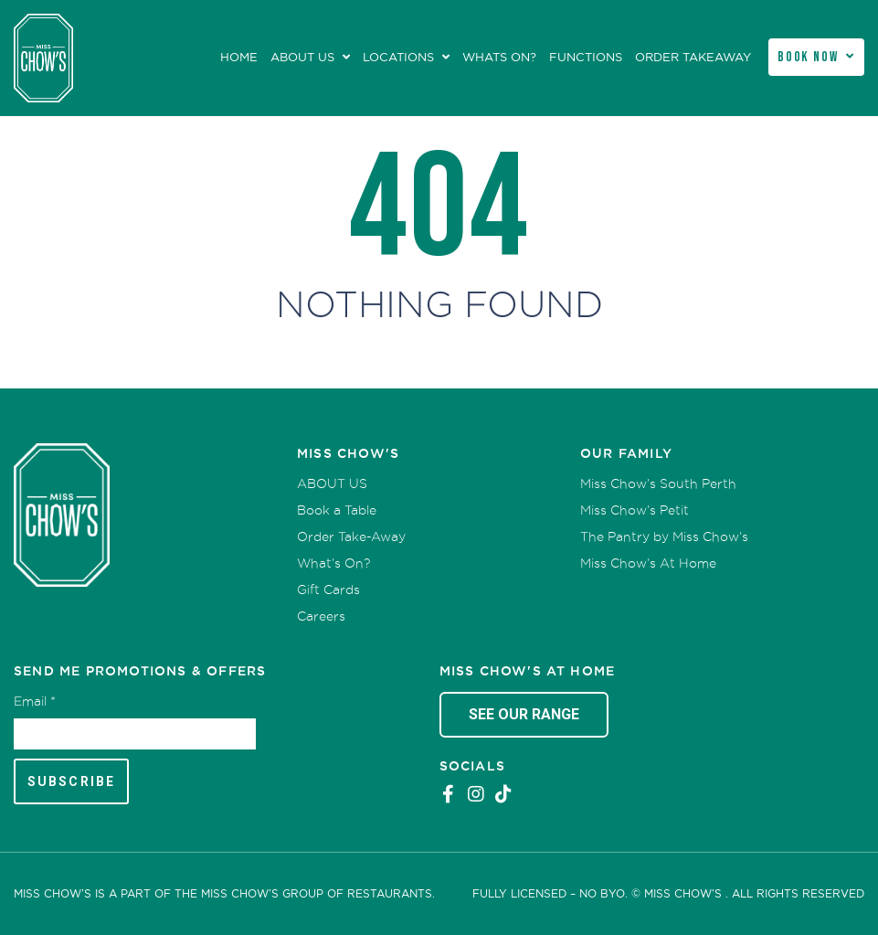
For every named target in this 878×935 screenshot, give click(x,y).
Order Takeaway (693, 57)
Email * (35, 701)
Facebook (448, 794)
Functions (585, 57)
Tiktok (503, 794)
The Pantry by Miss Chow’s (664, 536)
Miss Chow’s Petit (634, 510)
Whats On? (499, 57)
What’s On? (333, 563)
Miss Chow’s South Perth (658, 483)
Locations (398, 57)
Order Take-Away (351, 536)
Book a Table (336, 510)
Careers (321, 616)
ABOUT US (302, 57)
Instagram (476, 794)
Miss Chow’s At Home (648, 563)
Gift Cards (328, 589)
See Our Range (524, 714)
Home (239, 57)
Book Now (808, 57)
